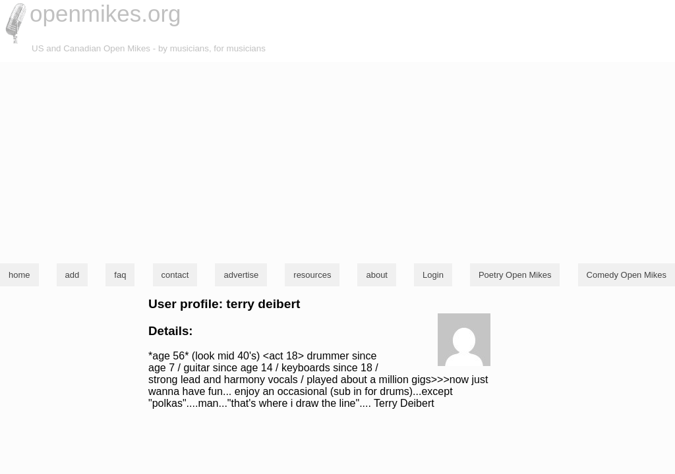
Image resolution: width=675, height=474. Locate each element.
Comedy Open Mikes (626, 275)
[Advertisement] (337, 160)
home (19, 275)
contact (175, 275)
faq (120, 275)
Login (433, 275)
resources (312, 275)
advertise (240, 275)
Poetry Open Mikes (515, 275)
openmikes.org (105, 13)
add (72, 275)
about (377, 275)
